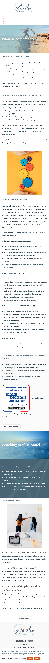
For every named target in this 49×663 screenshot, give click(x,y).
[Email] (3, 21)
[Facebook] (3, 17)
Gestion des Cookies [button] (7, 659)
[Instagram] (3, 19)
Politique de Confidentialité (19, 659)
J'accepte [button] (30, 658)
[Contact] (3, 23)
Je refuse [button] (36, 658)
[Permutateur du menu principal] (44, 20)
